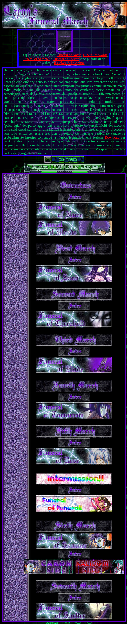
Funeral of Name (69, 55)
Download (112, 137)
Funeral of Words (95, 55)
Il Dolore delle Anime (69, 63)
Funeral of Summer (36, 59)
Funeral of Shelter (66, 59)
